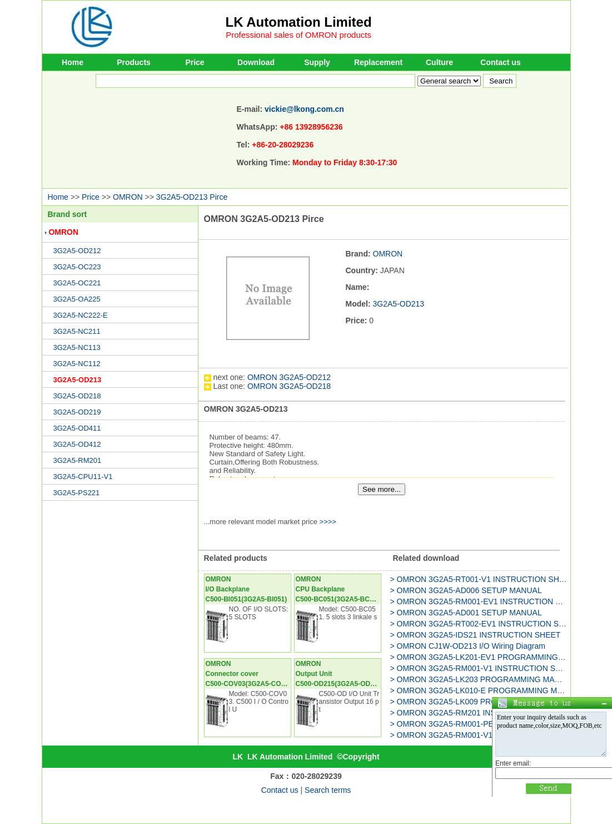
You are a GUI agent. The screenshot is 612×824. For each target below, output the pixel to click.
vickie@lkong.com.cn (304, 109)
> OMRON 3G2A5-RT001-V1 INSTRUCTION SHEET (482, 579)
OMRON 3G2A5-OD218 (289, 386)
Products (134, 62)
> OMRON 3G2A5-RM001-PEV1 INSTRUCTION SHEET (488, 723)
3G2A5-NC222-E (80, 315)
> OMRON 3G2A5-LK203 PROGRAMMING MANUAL (482, 679)
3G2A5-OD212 (77, 250)
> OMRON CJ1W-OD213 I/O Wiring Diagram (467, 646)
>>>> (328, 521)
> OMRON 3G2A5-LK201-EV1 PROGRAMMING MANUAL (491, 657)
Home (72, 62)
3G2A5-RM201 (77, 460)
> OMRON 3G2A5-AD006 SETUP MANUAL (466, 590)
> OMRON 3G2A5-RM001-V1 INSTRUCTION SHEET (483, 668)
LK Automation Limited (299, 21)
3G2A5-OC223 (77, 267)
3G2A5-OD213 (77, 380)
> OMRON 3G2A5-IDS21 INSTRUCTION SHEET (475, 634)
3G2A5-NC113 (77, 347)
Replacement (378, 62)
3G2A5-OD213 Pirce (191, 197)
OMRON (128, 197)
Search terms (328, 790)
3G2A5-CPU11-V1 (83, 476)
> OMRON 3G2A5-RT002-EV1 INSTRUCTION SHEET (485, 623)
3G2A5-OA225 (77, 299)
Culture (439, 62)
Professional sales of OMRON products (298, 35)
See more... (381, 489)
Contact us (500, 62)
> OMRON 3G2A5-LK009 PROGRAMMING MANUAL (482, 701)
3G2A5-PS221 (76, 493)
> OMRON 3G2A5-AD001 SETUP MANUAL (466, 612)
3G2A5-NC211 (77, 331)
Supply (317, 62)
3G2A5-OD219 (77, 412)
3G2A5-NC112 (77, 363)
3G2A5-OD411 (77, 428)
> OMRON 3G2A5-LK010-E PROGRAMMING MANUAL (486, 690)
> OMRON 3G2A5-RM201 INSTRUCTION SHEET (477, 712)
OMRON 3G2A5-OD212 (289, 377)
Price (194, 62)
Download (256, 62)
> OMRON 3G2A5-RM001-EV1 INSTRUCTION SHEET (485, 601)
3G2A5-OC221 (77, 283)
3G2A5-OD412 (77, 444)
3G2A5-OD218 (77, 396)
